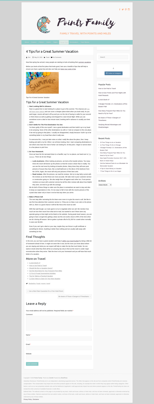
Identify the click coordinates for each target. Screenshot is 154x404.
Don (29, 57)
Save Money (85, 42)
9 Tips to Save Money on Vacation (110, 168)
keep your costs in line (68, 69)
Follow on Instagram (113, 73)
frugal (38, 283)
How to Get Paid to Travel (38, 265)
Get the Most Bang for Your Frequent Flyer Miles (45, 271)
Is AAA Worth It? (34, 263)
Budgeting (32, 283)
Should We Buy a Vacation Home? (41, 268)
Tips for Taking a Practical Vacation (41, 276)
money (43, 283)
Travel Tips (64, 42)
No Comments (57, 57)
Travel (47, 57)
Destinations (74, 42)
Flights (55, 42)
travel (48, 283)
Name (28, 335)
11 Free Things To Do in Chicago (110, 145)
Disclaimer (36, 399)
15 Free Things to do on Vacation (110, 142)
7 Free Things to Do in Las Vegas (110, 171)
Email (28, 344)
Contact (33, 42)
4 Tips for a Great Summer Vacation (52, 51)
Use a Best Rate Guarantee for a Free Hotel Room (45, 291)
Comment (29, 314)
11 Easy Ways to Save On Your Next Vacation (44, 279)
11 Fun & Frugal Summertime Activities (42, 273)
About (27, 42)
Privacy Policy (28, 399)
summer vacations (84, 62)
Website (28, 354)
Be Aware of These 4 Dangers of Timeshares (75, 296)
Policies (41, 42)
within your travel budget (70, 241)
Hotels (48, 42)
